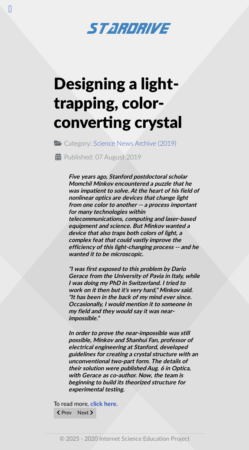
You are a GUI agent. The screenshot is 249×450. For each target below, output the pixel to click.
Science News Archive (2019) (134, 143)
